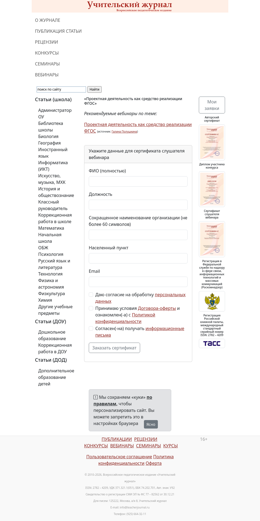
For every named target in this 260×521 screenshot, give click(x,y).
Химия (45, 300)
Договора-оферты (157, 308)
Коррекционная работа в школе (55, 218)
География (49, 143)
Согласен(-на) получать (139, 331)
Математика (51, 228)
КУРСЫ (170, 446)
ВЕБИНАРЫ (47, 75)
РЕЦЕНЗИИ (46, 42)
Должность (100, 194)
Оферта (154, 463)
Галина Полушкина (124, 131)
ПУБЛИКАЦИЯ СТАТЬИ (58, 31)
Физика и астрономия (51, 283)
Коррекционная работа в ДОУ (55, 348)
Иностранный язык (52, 152)
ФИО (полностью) (107, 171)
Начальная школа (49, 238)
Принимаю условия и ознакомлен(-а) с (137, 314)
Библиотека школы (50, 126)
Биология (48, 136)
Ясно (150, 424)
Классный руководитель (52, 205)
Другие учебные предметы (55, 310)
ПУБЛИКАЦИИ (117, 439)
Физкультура (51, 294)
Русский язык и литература (54, 264)
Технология (50, 274)
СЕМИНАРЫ (47, 64)
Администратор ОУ (55, 113)
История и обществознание (56, 192)
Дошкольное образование (52, 335)
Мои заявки (212, 105)
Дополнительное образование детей (56, 377)
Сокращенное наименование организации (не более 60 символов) (138, 221)
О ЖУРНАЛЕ (47, 20)
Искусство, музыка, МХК (52, 179)
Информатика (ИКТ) (53, 166)
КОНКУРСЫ (47, 53)
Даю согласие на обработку (140, 298)
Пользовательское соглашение (119, 457)
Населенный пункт (108, 248)
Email (94, 271)
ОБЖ (43, 248)
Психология (50, 254)
